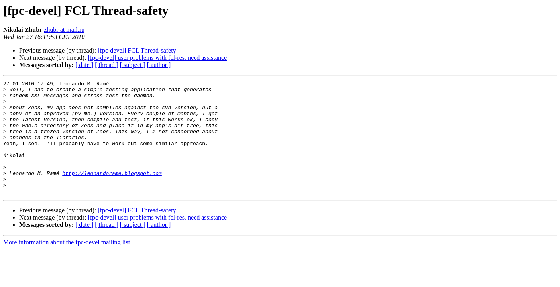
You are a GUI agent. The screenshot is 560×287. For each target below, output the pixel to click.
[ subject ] (132, 64)
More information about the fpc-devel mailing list (66, 264)
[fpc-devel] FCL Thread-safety (137, 50)
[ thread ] (106, 64)
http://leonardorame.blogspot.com (112, 192)
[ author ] (159, 64)
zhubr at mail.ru (64, 29)
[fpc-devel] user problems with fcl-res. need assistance (157, 57)
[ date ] (84, 64)
